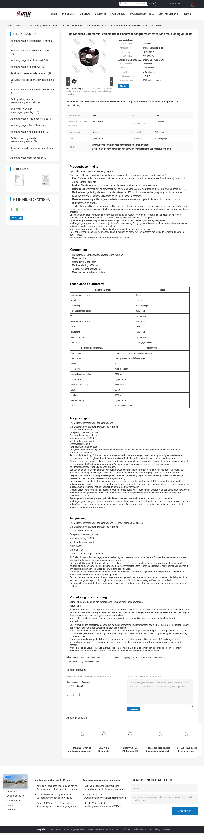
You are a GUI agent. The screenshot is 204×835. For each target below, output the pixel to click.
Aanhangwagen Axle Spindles (27, 131)
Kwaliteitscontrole (142, 14)
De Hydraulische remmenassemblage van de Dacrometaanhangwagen (102, 657)
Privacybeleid (40, 829)
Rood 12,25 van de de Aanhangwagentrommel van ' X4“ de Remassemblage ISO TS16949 (102, 805)
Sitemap (10, 809)
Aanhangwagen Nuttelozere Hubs (29, 118)
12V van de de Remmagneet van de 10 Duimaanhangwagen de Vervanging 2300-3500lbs (56, 796)
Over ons (100, 14)
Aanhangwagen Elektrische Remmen (31, 40)
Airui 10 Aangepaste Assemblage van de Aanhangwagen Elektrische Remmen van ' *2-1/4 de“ (57, 788)
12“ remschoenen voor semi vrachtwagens (151, 657)
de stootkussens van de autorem (28, 73)
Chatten (123, 86)
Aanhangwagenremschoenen (26, 157)
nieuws (187, 14)
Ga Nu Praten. (175, 4)
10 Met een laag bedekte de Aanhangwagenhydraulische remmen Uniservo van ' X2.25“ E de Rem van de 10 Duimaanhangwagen (160, 750)
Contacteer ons (168, 14)
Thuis (54, 14)
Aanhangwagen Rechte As (25, 66)
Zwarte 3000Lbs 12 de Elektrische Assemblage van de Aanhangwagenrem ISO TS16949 (56, 805)
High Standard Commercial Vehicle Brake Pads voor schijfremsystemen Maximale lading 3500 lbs (89, 91)
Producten (68, 14)
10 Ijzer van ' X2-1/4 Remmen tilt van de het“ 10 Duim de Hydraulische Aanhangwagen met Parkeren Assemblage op (129, 750)
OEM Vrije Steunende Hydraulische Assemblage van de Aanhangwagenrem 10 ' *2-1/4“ (103, 750)
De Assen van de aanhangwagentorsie (32, 148)
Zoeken (151, 4)
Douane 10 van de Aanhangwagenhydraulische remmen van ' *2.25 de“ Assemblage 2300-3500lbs (82, 750)
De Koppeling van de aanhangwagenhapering (24, 101)
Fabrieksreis (117, 14)
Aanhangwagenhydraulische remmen (46, 25)
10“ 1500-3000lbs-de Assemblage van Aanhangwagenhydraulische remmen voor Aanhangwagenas (186, 750)
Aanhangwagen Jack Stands (26, 125)
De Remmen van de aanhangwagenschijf (22, 111)
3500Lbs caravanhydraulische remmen (82, 662)
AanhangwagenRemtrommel (26, 60)
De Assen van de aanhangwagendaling (32, 79)
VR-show (85, 14)
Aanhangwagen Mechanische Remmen (32, 89)
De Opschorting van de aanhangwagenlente (23, 140)
